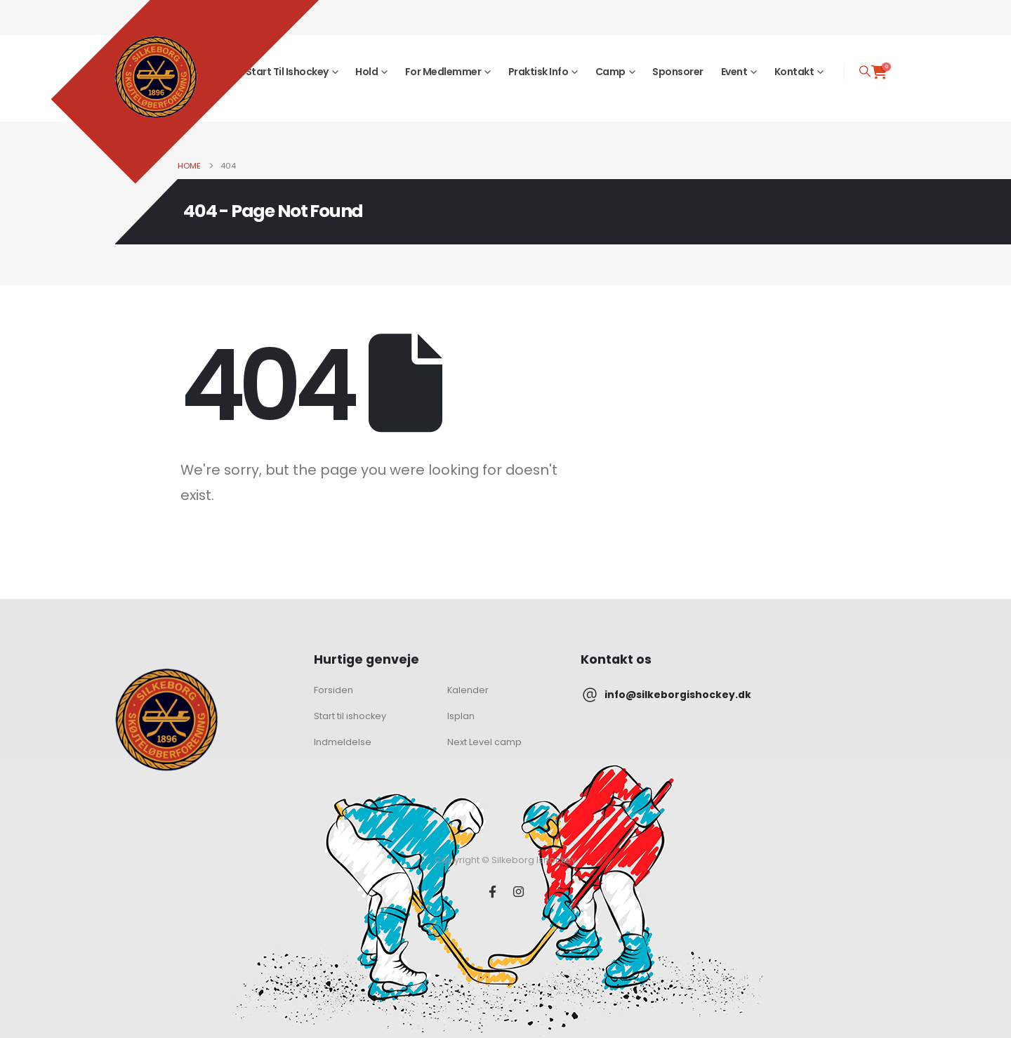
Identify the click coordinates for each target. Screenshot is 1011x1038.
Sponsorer (677, 72)
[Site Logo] (156, 77)
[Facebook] (492, 891)
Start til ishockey (287, 72)
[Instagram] (518, 891)
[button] (865, 72)
